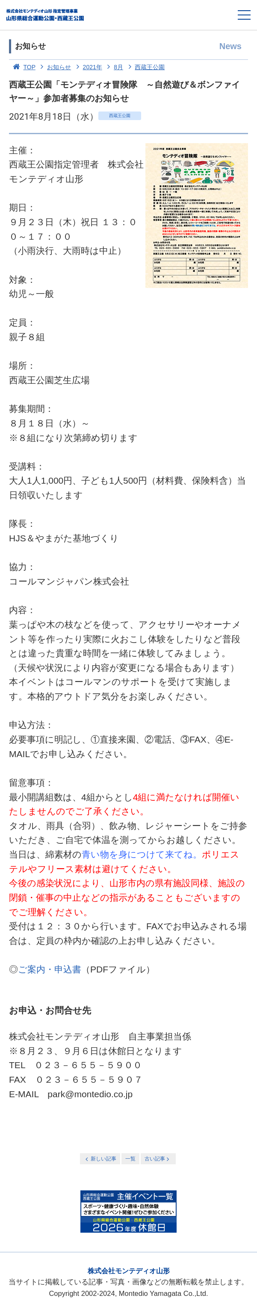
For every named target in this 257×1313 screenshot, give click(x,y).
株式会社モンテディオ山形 (129, 1271)
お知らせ (54, 67)
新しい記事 (100, 1158)
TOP (22, 67)
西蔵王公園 (145, 67)
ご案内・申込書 (49, 969)
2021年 (87, 67)
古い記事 (158, 1158)
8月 (113, 67)
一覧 (130, 1159)
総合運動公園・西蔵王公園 (45, 15)
